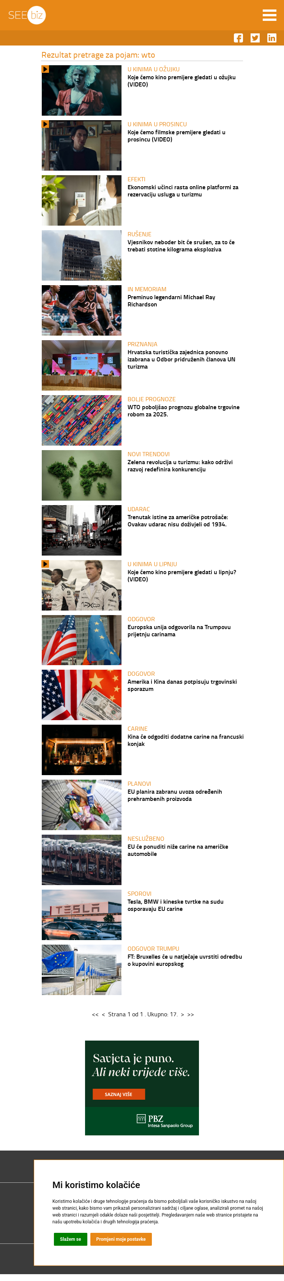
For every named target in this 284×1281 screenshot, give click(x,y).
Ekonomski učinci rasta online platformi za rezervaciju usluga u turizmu (183, 191)
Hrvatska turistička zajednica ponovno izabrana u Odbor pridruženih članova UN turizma (181, 360)
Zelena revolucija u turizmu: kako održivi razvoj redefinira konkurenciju (180, 468)
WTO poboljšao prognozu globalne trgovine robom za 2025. (184, 413)
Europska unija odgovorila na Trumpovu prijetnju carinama (179, 634)
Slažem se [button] (70, 1239)
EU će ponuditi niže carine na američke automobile (178, 855)
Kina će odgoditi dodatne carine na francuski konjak (186, 745)
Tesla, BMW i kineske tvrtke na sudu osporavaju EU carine (176, 911)
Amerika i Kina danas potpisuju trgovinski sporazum (182, 689)
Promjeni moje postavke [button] (121, 1239)
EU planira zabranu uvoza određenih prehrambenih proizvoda (175, 800)
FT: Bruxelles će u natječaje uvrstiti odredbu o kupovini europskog (185, 966)
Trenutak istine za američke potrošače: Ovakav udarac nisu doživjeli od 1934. (178, 523)
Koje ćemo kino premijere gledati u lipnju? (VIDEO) (182, 579)
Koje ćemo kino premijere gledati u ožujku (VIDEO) (182, 80)
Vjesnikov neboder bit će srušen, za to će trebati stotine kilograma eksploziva (181, 246)
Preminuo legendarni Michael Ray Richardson (171, 302)
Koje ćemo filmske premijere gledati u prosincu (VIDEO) (177, 136)
